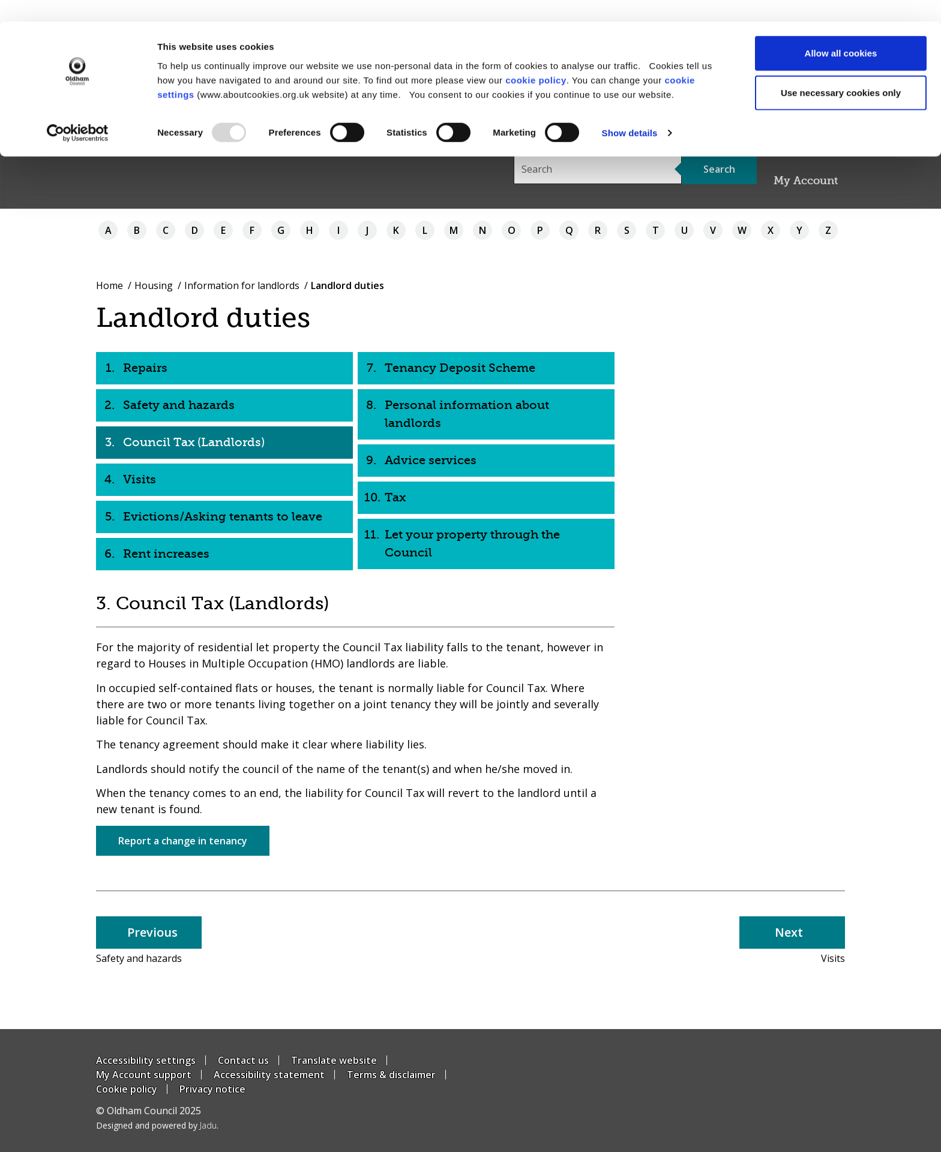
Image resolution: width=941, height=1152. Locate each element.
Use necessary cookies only (841, 71)
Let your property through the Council (472, 544)
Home (109, 285)
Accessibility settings (146, 1060)
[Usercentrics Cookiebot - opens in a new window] (77, 112)
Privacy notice (212, 1089)
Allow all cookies (841, 31)
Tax (395, 497)
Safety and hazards (179, 405)
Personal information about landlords (467, 414)
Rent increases (166, 554)
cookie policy (536, 58)
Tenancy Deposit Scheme (460, 368)
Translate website (334, 1060)
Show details (630, 111)
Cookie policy (126, 1089)
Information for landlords (241, 285)
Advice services (431, 460)
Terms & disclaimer (391, 1074)
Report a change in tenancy (182, 840)
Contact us (243, 1060)
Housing (153, 285)
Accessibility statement (269, 1074)
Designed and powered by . (157, 1125)
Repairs (145, 368)
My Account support (143, 1074)
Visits (139, 479)
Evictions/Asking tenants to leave (222, 517)
